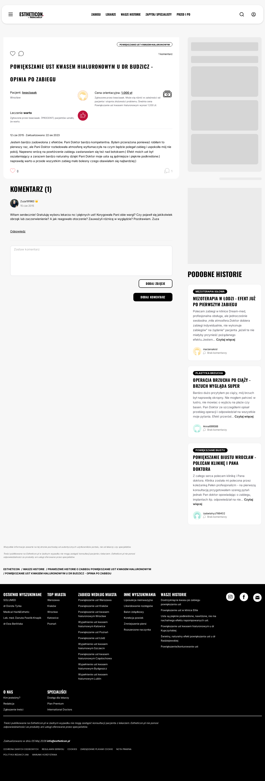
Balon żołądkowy (134, 611)
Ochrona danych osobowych (20, 749)
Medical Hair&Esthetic (16, 611)
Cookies (72, 749)
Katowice (53, 617)
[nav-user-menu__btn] (253, 14)
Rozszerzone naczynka (137, 629)
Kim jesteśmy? (11, 697)
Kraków (51, 606)
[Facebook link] (244, 598)
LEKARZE (111, 14)
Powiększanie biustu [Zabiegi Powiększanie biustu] (210, 450)
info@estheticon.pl (58, 741)
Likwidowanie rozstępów (138, 606)
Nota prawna (123, 749)
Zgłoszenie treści (13, 709)
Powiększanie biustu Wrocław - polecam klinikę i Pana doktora (224, 463)
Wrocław (52, 611)
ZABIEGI (96, 14)
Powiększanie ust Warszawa (95, 600)
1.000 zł (126, 92)
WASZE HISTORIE (131, 14)
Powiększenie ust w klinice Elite (179, 610)
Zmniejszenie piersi (135, 623)
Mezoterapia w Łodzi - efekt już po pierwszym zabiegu (224, 301)
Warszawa (53, 600)
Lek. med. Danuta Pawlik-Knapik (22, 617)
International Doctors (59, 709)
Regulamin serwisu (53, 749)
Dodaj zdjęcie (155, 283)
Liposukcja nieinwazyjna (138, 600)
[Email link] (257, 597)
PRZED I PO (183, 14)
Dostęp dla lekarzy (58, 697)
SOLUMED (9, 600)
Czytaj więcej (225, 339)
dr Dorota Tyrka (12, 606)
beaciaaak (29, 92)
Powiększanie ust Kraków (93, 606)
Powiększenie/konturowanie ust (179, 646)
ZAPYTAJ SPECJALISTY (159, 14)
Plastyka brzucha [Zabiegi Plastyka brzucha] (209, 373)
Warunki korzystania (44, 754)
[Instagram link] (230, 598)
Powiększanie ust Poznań (93, 632)
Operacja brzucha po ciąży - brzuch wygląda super (222, 383)
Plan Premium (55, 703)
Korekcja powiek (133, 617)
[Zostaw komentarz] (91, 261)
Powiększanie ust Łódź (91, 638)
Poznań (51, 623)
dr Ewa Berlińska (13, 623)
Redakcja (8, 703)
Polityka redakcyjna (16, 754)
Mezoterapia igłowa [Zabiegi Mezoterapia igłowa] (210, 291)
